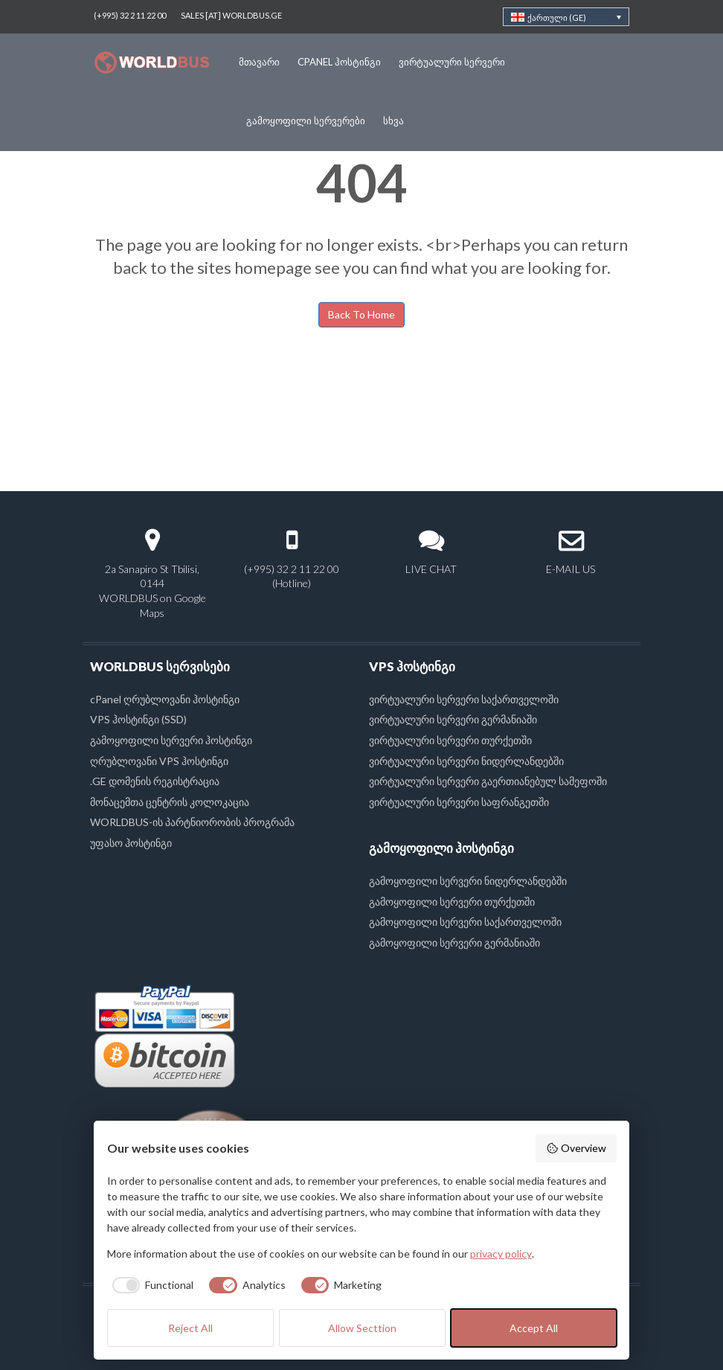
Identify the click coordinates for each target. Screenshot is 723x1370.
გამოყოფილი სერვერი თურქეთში (452, 901)
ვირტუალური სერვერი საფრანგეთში (459, 802)
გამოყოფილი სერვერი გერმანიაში (454, 942)
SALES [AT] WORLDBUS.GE (231, 15)
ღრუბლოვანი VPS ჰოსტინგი (159, 761)
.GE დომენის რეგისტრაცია (154, 781)
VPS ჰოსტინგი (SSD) (138, 719)
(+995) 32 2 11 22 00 (130, 15)
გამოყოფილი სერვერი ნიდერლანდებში (468, 880)
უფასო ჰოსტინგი (131, 842)
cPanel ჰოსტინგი (339, 62)
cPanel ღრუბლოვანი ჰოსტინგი (165, 699)
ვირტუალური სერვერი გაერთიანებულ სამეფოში (488, 781)
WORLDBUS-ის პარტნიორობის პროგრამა (192, 822)
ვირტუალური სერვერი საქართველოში (464, 699)
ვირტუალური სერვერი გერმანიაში (453, 719)
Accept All (534, 1328)
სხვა (393, 121)
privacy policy (501, 1253)
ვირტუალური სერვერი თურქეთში (450, 740)
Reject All (190, 1328)
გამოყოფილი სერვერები (305, 121)
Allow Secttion (362, 1328)
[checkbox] (150, 1285)
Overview (576, 1148)
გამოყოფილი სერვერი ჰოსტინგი (171, 740)
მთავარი (259, 62)
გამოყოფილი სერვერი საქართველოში (465, 921)
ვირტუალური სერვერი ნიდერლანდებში (466, 761)
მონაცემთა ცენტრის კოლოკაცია (169, 802)
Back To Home (361, 314)
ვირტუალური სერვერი (452, 62)
